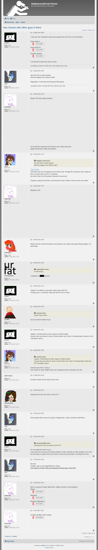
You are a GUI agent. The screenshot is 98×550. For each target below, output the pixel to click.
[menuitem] (6, 18)
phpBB (43, 545)
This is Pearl (34, 169)
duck (42, 276)
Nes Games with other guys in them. (22, 27)
